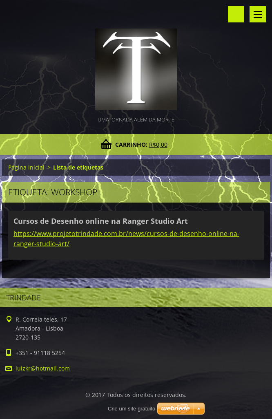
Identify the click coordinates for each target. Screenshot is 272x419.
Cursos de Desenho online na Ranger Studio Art (100, 221)
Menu (258, 14)
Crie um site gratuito (131, 409)
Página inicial (26, 167)
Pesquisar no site (236, 14)
